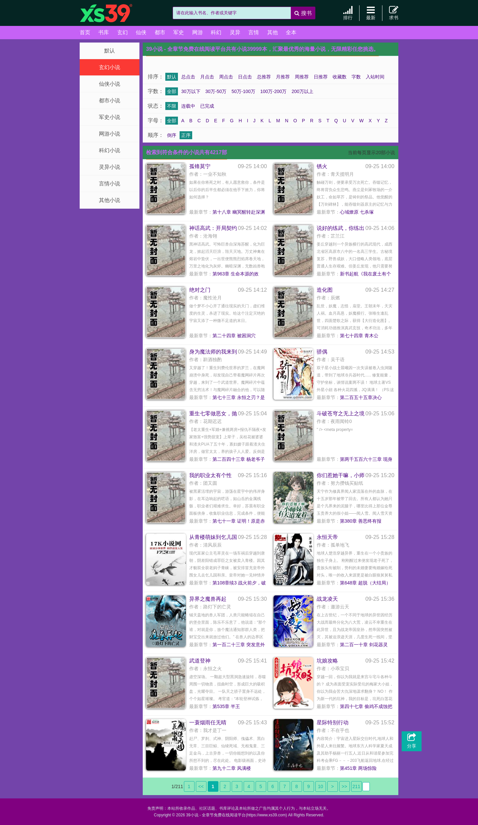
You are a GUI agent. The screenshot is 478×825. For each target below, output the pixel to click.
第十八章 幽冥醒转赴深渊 (238, 212)
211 (356, 786)
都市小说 (109, 100)
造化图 (325, 290)
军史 (178, 32)
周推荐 (302, 76)
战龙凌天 (327, 599)
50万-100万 (243, 91)
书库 (103, 32)
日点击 (245, 76)
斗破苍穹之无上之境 (340, 413)
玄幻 (122, 32)
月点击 (207, 76)
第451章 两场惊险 (358, 768)
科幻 (216, 32)
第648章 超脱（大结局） (365, 582)
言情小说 (109, 183)
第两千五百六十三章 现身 (366, 459)
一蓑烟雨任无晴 (207, 722)
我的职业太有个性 (210, 475)
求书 (393, 12)
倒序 (171, 135)
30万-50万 (216, 91)
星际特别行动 (333, 722)
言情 (253, 32)
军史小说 (109, 117)
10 (320, 786)
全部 (171, 91)
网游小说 (109, 134)
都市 (160, 32)
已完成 (207, 106)
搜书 (302, 13)
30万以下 (190, 91)
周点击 (226, 76)
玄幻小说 (109, 67)
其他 (272, 32)
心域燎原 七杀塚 (357, 212)
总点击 (188, 76)
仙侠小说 (109, 84)
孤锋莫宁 (199, 166)
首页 (85, 32)
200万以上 (302, 91)
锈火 (322, 166)
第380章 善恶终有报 (360, 521)
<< (200, 786)
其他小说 (109, 200)
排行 (348, 12)
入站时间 (375, 76)
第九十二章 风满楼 (231, 768)
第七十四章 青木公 (359, 335)
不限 (171, 106)
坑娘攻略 (327, 661)
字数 (356, 76)
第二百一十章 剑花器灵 (364, 644)
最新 (370, 12)
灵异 (235, 32)
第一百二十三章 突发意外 (238, 644)
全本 (291, 32)
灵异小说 (109, 167)
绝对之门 (199, 290)
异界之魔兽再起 (207, 599)
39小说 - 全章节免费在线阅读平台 (113, 13)
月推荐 (283, 76)
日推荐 (321, 76)
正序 (186, 135)
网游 (197, 32)
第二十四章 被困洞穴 (234, 335)
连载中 (188, 106)
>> (344, 786)
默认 (109, 50)
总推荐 (264, 76)
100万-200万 (273, 91)
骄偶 (322, 352)
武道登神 (199, 661)
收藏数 (340, 76)
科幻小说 (109, 150)
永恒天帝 (327, 537)
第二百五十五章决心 (361, 397)
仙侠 (141, 32)
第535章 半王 (226, 706)
